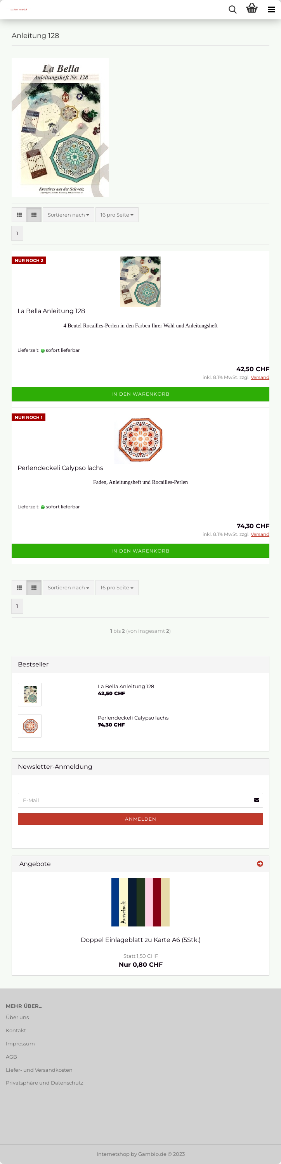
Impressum (20, 1043)
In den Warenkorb (140, 394)
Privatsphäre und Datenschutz (44, 1083)
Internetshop (113, 1154)
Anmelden (140, 819)
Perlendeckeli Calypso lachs (60, 468)
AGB (11, 1057)
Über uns (17, 1017)
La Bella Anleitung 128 (51, 311)
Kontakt (16, 1030)
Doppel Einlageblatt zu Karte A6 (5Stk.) (141, 940)
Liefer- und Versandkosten (39, 1070)
